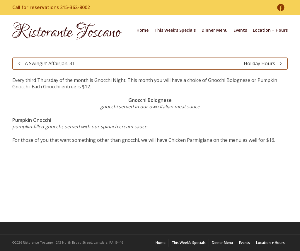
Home (143, 30)
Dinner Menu (215, 30)
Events (240, 30)
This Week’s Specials (175, 30)
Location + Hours (270, 30)
